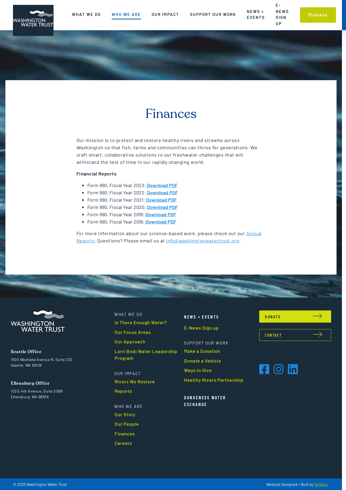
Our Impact (165, 14)
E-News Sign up (282, 14)
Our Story (127, 414)
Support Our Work (213, 14)
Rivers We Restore (137, 381)
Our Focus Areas (135, 332)
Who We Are (126, 14)
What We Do (86, 14)
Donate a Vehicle (204, 360)
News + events (203, 316)
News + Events (256, 14)
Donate (318, 15)
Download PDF (164, 192)
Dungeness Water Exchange (207, 401)
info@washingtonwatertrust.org (204, 241)
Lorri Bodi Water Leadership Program (148, 355)
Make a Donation (204, 351)
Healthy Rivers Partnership (215, 380)
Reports (125, 391)
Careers (125, 443)
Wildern (325, 484)
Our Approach (132, 341)
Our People (129, 424)
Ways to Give (200, 370)
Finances (127, 433)
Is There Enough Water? (143, 322)
